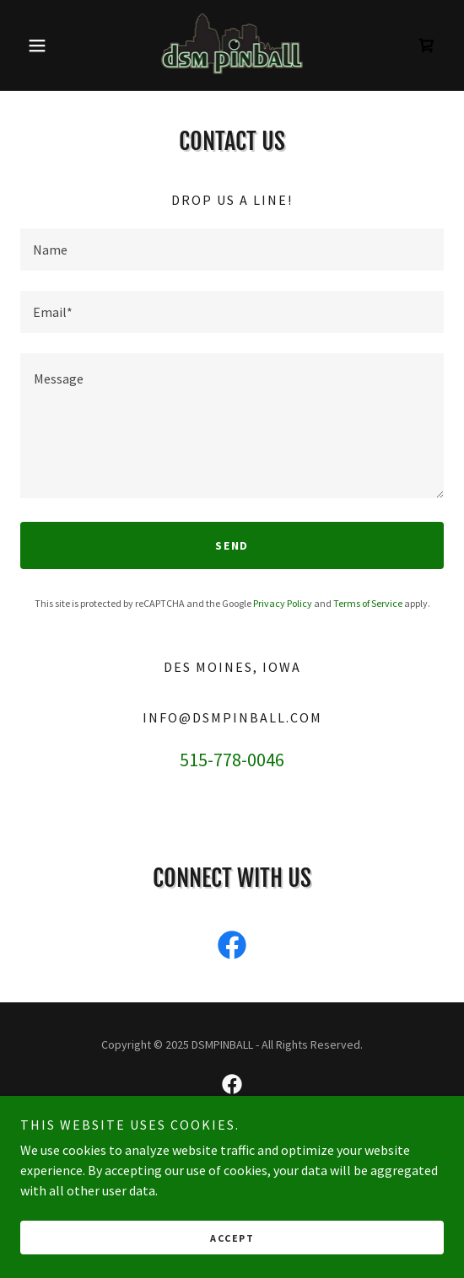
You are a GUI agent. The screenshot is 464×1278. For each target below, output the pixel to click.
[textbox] (232, 249)
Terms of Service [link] (367, 603)
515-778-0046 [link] (232, 759)
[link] (232, 45)
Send (232, 545)
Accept (232, 1238)
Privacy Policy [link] (282, 603)
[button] (52, 45)
